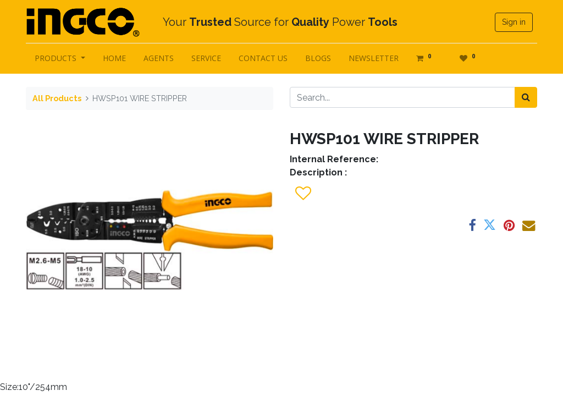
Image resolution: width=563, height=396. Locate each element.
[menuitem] (114, 58)
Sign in (514, 22)
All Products (56, 98)
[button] (302, 194)
